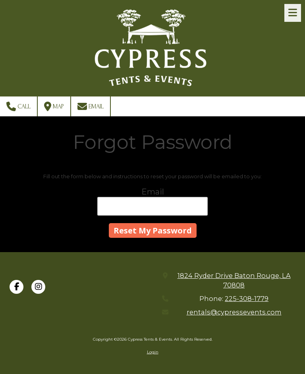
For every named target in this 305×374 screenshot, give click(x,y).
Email (90, 106)
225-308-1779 (246, 299)
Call (18, 106)
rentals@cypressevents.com (234, 312)
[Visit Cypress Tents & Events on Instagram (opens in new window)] (38, 287)
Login (152, 352)
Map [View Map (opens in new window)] (54, 106)
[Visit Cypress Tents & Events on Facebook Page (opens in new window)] (16, 287)
